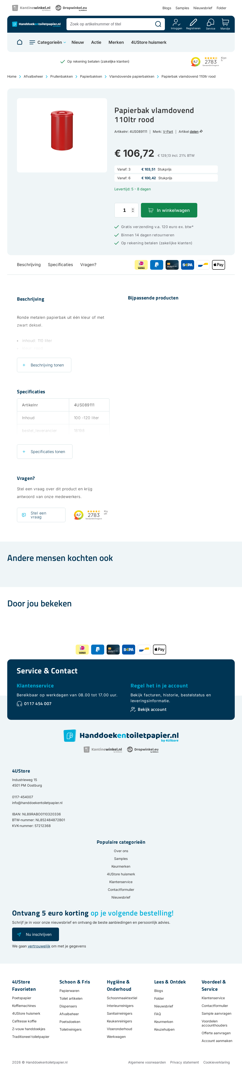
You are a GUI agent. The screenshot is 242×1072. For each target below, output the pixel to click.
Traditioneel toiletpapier (30, 1037)
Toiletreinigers (70, 1029)
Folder (221, 8)
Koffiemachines (24, 1006)
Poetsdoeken (69, 1022)
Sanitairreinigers (119, 1013)
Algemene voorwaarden (147, 1062)
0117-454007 (22, 797)
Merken (116, 42)
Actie (96, 42)
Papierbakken (91, 76)
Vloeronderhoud (119, 1029)
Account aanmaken (217, 1041)
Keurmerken (120, 866)
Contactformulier (121, 889)
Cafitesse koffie (24, 1021)
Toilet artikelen (70, 998)
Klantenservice (35, 685)
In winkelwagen (173, 210)
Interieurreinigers (120, 1006)
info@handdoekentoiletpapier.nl (37, 803)
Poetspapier (21, 998)
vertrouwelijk (39, 946)
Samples (182, 8)
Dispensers (68, 1006)
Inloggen (176, 28)
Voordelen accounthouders (214, 1023)
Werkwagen (116, 1037)
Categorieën (49, 42)
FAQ (157, 1014)
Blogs (166, 8)
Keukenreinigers (119, 1021)
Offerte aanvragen (216, 1033)
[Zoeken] (158, 24)
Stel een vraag (38, 515)
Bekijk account (152, 709)
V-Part (168, 131)
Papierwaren (69, 991)
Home (11, 76)
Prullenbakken (61, 76)
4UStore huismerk (149, 42)
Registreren (193, 28)
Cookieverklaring (216, 1062)
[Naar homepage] (20, 42)
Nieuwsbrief (202, 8)
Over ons (121, 851)
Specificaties (60, 264)
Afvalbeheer (33, 76)
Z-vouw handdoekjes (28, 1029)
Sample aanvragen (216, 1013)
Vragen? (88, 264)
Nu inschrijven (38, 934)
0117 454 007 (38, 703)
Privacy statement (184, 1062)
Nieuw (78, 42)
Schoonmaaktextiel (122, 998)
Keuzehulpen (164, 1029)
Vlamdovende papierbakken (131, 76)
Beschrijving (29, 264)
